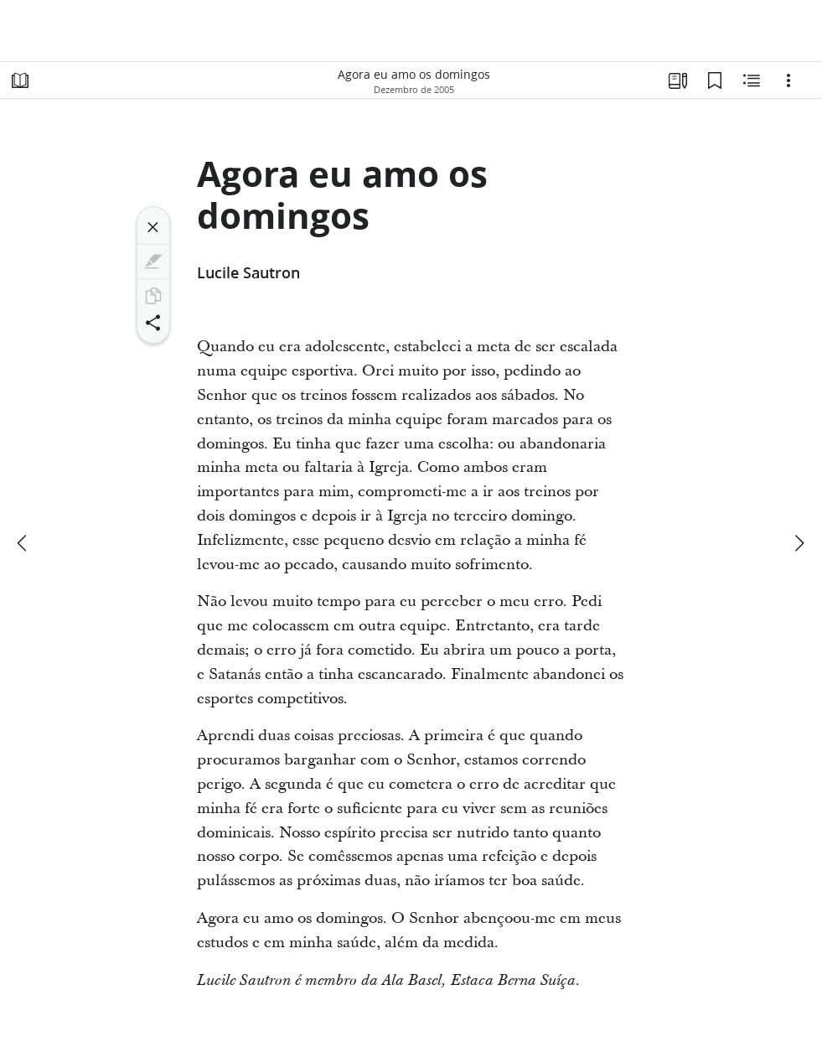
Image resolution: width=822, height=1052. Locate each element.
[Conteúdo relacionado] (751, 80)
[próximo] (798, 543)
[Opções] (788, 80)
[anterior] (23, 543)
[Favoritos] (715, 80)
